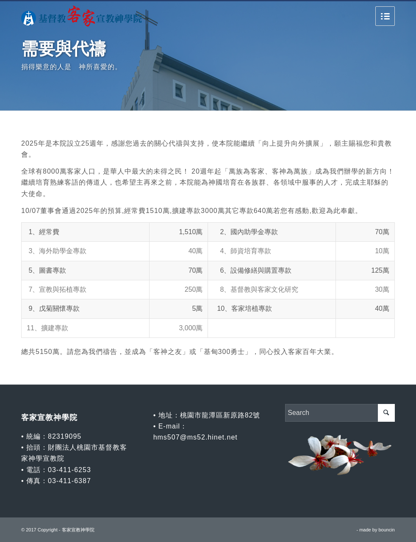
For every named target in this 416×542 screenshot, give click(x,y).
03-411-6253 (69, 469)
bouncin (386, 529)
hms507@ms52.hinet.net (195, 437)
